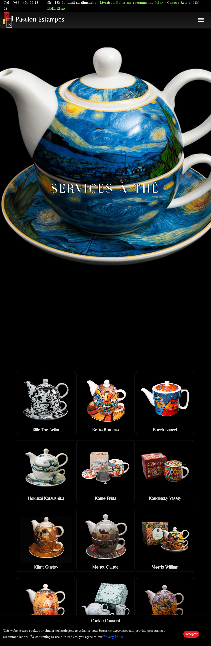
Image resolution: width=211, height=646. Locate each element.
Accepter (191, 634)
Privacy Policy (113, 637)
